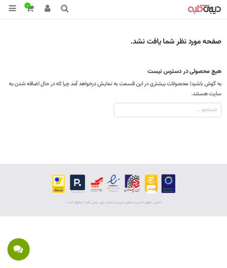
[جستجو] (168, 110)
